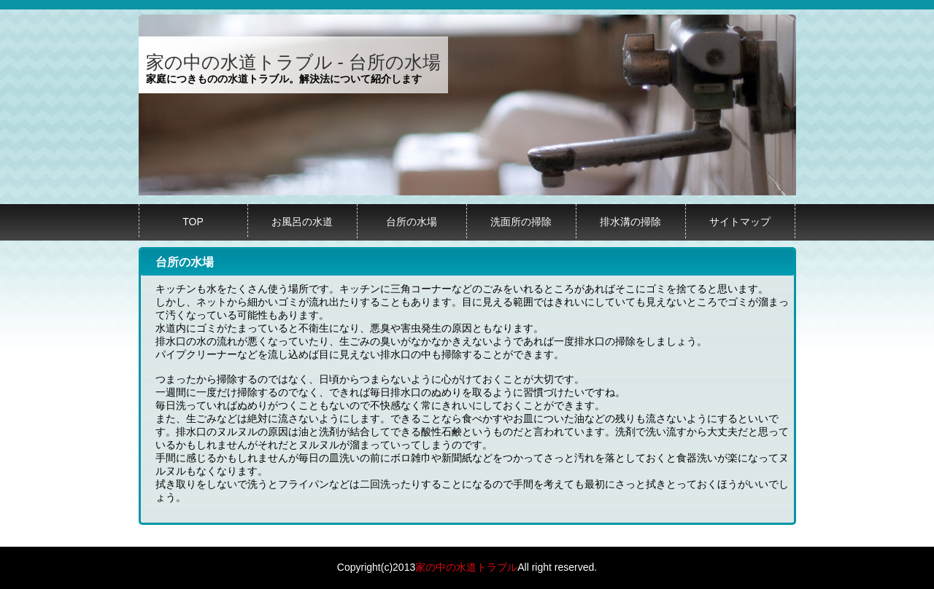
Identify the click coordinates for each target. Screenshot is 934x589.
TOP (193, 221)
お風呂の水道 (302, 221)
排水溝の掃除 (630, 221)
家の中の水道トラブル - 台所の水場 (293, 62)
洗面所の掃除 (521, 221)
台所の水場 (411, 221)
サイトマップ (740, 221)
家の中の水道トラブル (466, 567)
